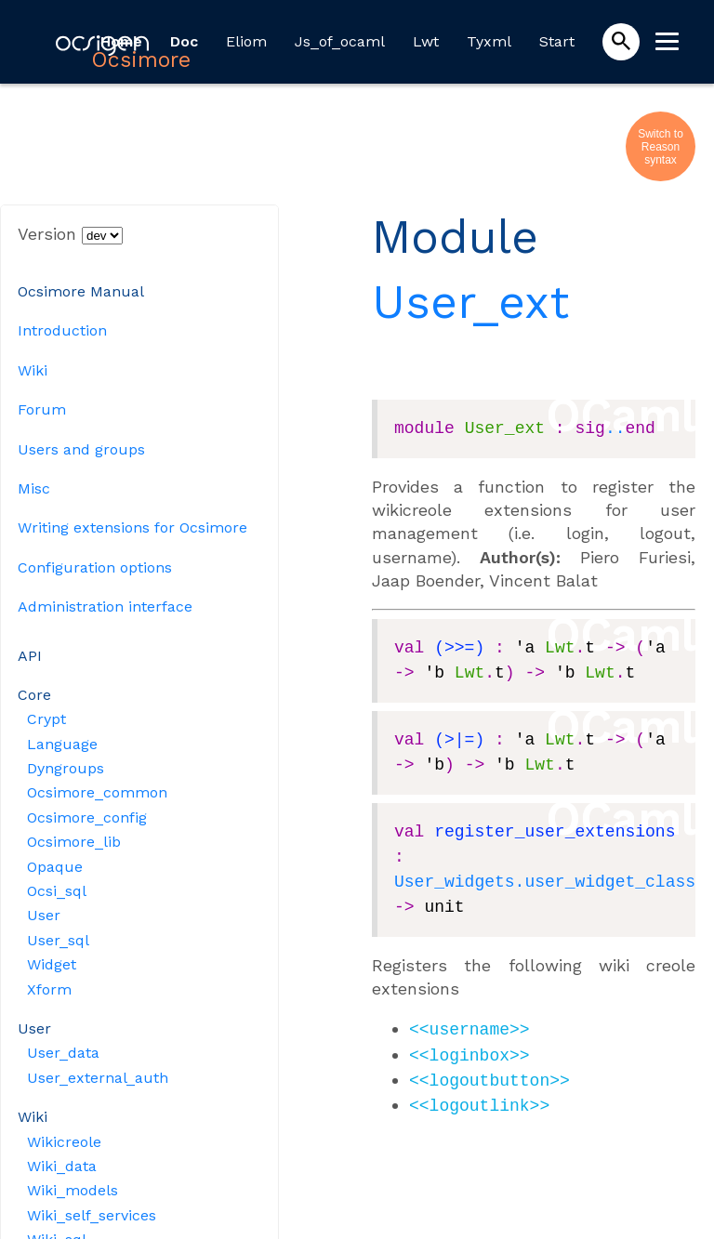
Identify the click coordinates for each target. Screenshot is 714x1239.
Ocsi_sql (56, 891)
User (43, 915)
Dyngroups (65, 768)
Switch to (660, 133)
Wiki (32, 370)
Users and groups (81, 449)
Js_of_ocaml (340, 41)
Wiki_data (62, 1166)
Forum (42, 409)
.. (615, 428)
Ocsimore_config (87, 817)
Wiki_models (72, 1190)
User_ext (470, 301)
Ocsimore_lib (74, 841)
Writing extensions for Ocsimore (132, 527)
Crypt (46, 719)
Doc (184, 41)
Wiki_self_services (91, 1215)
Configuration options (95, 567)
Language (62, 744)
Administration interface (105, 606)
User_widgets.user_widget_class (544, 882)
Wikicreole (64, 1142)
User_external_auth (97, 1078)
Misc (34, 488)
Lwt (426, 41)
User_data (63, 1052)
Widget (51, 964)
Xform (49, 989)
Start (557, 41)
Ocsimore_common (97, 792)
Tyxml (489, 41)
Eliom (246, 41)
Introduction (62, 330)
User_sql (58, 940)
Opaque (55, 867)
